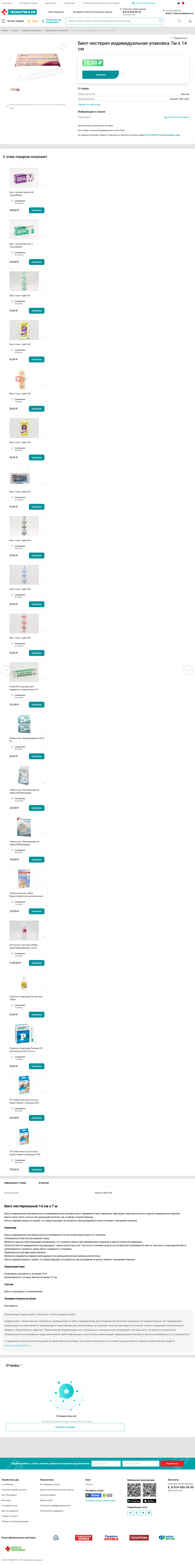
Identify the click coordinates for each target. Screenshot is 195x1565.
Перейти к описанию (89, 104)
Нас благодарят (9, 1495)
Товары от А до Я (9, 1516)
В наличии (44, 1183)
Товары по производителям (14, 1521)
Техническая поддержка (51, 1511)
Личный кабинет (48, 1495)
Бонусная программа (143, 3)
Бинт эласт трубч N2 (20, 344)
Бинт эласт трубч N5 (20, 589)
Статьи (89, 1484)
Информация (69, 3)
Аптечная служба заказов (14, 1490)
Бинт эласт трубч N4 (20, 540)
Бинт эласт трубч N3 (20, 442)
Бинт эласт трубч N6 (20, 638)
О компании (6, 3)
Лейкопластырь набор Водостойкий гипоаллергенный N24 (26, 895)
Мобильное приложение (141, 1480)
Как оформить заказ (28, 3)
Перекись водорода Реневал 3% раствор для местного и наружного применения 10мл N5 (26, 1050)
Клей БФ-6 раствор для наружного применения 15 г (24, 688)
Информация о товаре (15, 1183)
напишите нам (173, 135)
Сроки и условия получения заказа (57, 1490)
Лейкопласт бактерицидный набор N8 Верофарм (24, 843)
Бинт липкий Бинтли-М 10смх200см (21, 194)
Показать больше (65, 1427)
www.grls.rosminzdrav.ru (17, 1345)
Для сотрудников (9, 1511)
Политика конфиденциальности (55, 1505)
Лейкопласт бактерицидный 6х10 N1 (27, 740)
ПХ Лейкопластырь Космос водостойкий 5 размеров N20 (25, 1153)
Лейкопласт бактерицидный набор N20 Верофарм (24, 791)
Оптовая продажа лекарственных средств (101, 3)
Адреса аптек (50, 3)
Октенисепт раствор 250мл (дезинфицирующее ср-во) (24, 946)
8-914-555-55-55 (132, 12)
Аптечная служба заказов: (134, 9)
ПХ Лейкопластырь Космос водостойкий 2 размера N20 (24, 1101)
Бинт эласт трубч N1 (20, 295)
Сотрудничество (9, 1505)
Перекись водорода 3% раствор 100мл (26, 998)
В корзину (100, 75)
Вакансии (6, 1500)
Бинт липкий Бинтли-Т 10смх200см (21, 245)
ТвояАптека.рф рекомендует (51, 21)
